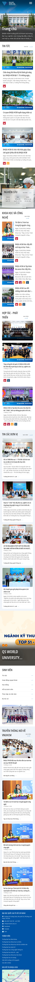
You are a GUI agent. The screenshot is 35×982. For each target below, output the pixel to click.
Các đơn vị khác (6, 963)
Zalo (5, 931)
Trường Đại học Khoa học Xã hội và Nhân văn (14, 944)
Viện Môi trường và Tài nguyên (10, 960)
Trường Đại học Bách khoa (9, 939)
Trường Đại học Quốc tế (8, 947)
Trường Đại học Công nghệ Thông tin (12, 949)
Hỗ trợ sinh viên (17, 689)
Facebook (7, 926)
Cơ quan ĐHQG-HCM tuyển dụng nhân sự (17, 112)
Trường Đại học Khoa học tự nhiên (11, 942)
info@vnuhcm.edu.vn (10, 923)
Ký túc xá (17, 699)
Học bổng (17, 685)
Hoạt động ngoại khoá (17, 680)
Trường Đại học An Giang (9, 957)
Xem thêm (27, 192)
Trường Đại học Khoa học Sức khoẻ (12, 955)
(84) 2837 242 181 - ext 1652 (12, 921)
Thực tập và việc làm (17, 694)
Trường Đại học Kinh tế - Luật (10, 952)
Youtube (6, 929)
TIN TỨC (28, 46)
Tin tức (17, 675)
